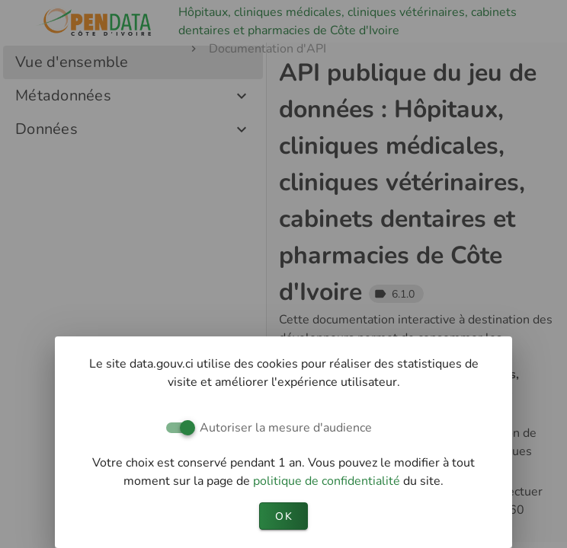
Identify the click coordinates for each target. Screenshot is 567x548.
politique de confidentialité (328, 481)
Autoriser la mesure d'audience (286, 427)
